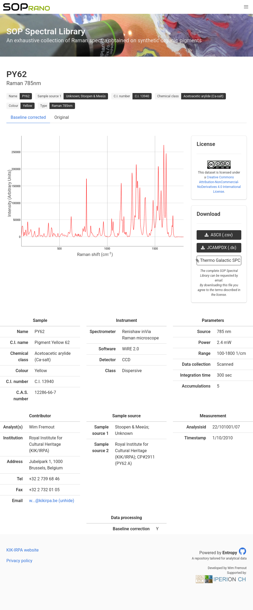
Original (61, 117)
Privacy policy (19, 560)
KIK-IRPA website (22, 550)
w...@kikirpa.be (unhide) (51, 500)
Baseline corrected (28, 117)
